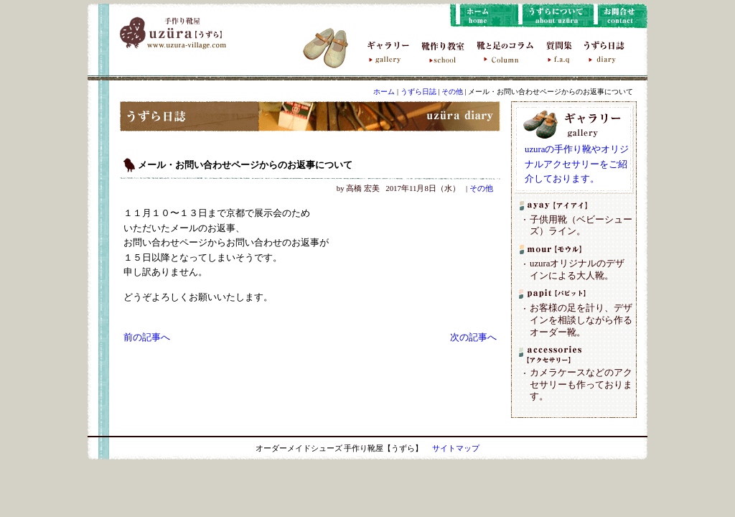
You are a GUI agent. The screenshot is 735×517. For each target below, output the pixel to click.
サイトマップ (455, 448)
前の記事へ (146, 337)
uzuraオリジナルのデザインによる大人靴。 (577, 269)
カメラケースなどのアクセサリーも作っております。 (581, 384)
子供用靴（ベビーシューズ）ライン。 (581, 226)
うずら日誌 (418, 92)
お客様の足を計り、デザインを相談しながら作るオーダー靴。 (581, 320)
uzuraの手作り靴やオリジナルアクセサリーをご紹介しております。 (577, 164)
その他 (452, 92)
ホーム (384, 92)
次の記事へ (473, 337)
